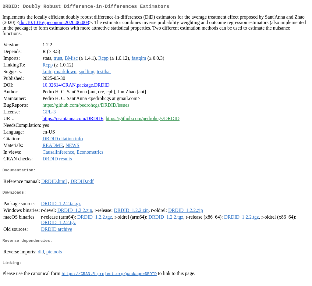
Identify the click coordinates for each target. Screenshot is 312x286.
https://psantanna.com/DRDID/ (72, 119)
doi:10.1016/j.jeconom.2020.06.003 (54, 23)
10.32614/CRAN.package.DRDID (75, 86)
